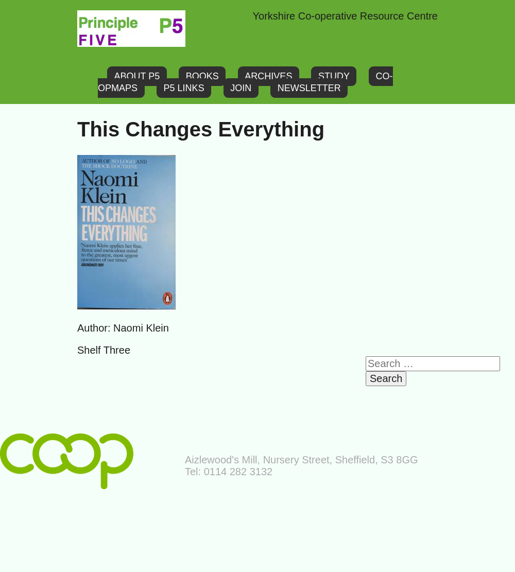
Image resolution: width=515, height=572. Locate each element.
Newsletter (309, 88)
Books (202, 76)
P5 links (184, 88)
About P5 (137, 76)
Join (240, 88)
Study (334, 76)
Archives (268, 76)
